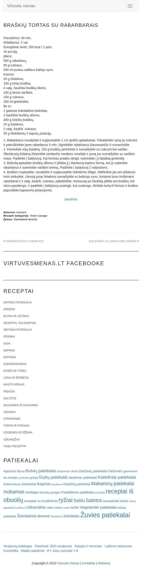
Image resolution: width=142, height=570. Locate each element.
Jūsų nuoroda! (62, 550)
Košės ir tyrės (14, 370)
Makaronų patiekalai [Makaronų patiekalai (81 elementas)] (112, 483)
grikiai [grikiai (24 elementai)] (34, 477)
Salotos (9, 398)
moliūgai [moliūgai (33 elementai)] (31, 492)
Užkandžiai (11, 439)
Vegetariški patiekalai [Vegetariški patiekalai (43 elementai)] (98, 507)
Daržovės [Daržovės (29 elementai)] (115, 471)
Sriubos (9, 412)
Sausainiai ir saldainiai (20, 405)
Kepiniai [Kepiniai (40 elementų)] (44, 484)
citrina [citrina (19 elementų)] (74, 471)
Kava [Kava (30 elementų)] (7, 484)
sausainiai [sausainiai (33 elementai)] (111, 501)
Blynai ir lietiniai (16, 316)
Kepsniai (9, 357)
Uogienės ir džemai (17, 432)
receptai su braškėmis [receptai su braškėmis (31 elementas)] (40, 501)
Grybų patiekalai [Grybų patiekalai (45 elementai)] (53, 477)
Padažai (9, 391)
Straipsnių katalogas (17, 546)
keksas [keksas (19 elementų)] (16, 484)
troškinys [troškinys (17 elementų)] (20, 507)
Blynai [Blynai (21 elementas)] (21, 471)
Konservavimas (15, 364)
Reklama (104, 563)
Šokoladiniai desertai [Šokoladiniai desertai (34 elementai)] (33, 516)
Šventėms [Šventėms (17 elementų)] (56, 516)
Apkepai (9, 309)
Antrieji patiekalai (17, 302)
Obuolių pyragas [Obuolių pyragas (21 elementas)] (49, 492)
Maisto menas (13, 384)
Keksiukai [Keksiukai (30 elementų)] (29, 484)
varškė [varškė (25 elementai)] (74, 507)
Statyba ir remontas (88, 546)
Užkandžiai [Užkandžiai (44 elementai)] (35, 507)
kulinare (21, 212)
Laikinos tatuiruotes (118, 546)
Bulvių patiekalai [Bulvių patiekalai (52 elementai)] (41, 470)
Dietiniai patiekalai (17, 329)
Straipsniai (11, 418)
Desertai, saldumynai (19, 323)
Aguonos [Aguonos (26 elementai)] (9, 471)
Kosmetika (10, 550)
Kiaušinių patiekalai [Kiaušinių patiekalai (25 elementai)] (76, 484)
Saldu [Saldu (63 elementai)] (79, 500)
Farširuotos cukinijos (25, 241)
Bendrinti (71, 199)
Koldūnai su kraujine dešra (112, 241)
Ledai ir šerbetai (16, 377)
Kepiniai (9, 350)
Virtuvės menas (21, 6)
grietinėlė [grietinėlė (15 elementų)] (24, 477)
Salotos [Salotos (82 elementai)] (94, 500)
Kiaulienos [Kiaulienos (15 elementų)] (56, 484)
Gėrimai (9, 336)
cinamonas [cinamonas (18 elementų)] (63, 471)
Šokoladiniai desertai (25, 219)
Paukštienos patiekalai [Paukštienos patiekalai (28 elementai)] (77, 492)
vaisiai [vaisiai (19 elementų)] (58, 507)
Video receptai (14, 446)
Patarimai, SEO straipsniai (53, 546)
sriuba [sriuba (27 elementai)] (124, 501)
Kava (6, 343)
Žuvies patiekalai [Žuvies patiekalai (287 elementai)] (105, 515)
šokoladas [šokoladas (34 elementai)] (71, 516)
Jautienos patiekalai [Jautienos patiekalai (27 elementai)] (82, 477)
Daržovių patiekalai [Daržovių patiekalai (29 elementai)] (93, 471)
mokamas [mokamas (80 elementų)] (13, 491)
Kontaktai (88, 563)
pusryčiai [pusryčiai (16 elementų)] (100, 492)
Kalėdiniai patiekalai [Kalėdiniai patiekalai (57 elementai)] (117, 477)
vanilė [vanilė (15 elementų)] (66, 507)
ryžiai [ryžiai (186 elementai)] (66, 500)
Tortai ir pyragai (38, 215)
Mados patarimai (33, 550)
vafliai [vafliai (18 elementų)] (49, 507)
